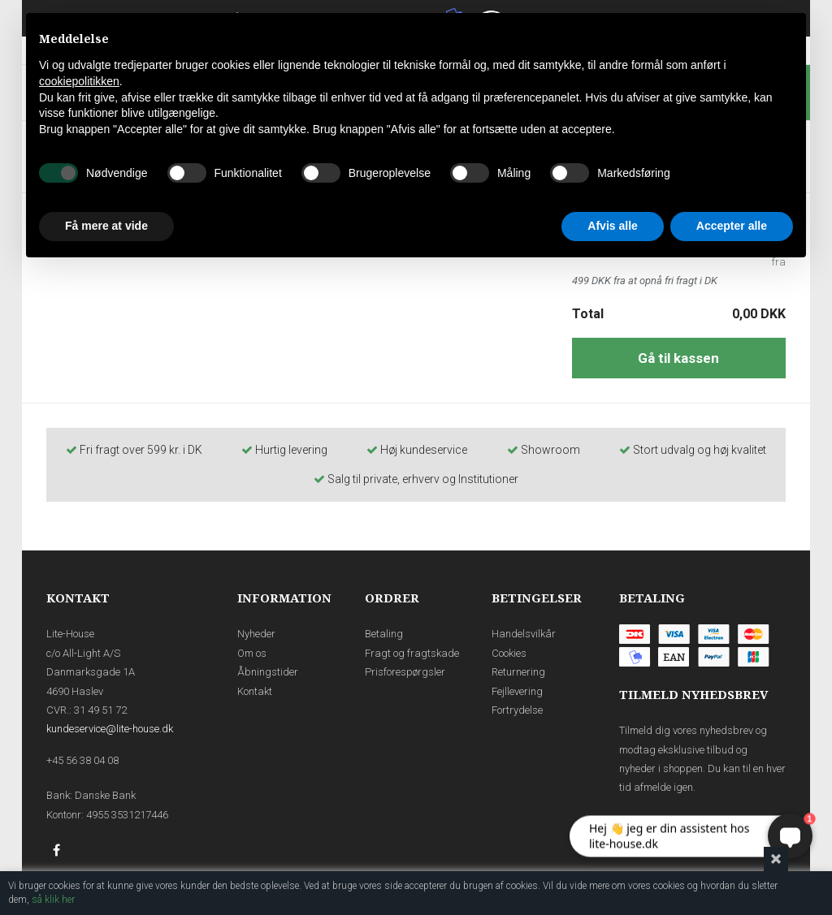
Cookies (509, 653)
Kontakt (254, 691)
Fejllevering (517, 691)
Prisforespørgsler (405, 672)
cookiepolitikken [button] (79, 81)
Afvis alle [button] (612, 225)
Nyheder (256, 634)
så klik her (53, 899)
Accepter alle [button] (731, 225)
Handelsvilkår (524, 634)
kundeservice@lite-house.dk (109, 729)
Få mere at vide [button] (106, 225)
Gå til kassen (678, 358)
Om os (251, 653)
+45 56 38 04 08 (82, 760)
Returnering (518, 672)
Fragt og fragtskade (412, 653)
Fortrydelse (517, 710)
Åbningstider (267, 672)
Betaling (384, 634)
